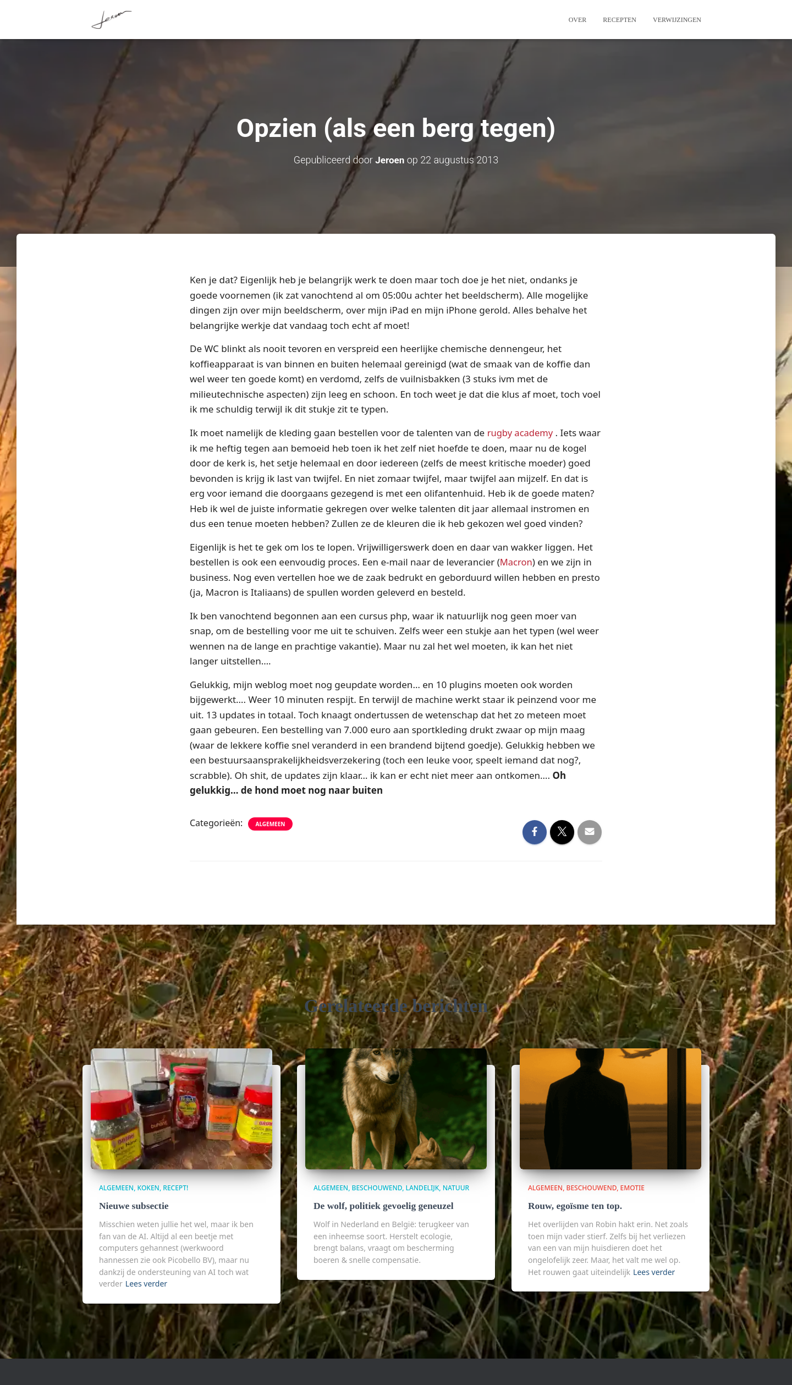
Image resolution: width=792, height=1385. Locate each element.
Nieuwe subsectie (133, 1206)
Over (578, 20)
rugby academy (521, 432)
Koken (149, 1188)
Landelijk (422, 1188)
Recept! (175, 1188)
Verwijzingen (677, 20)
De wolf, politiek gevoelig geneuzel (382, 1206)
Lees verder (146, 1283)
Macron (517, 576)
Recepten (619, 20)
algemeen (270, 838)
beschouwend (377, 1188)
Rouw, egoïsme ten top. (574, 1206)
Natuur (456, 1188)
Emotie (632, 1188)
